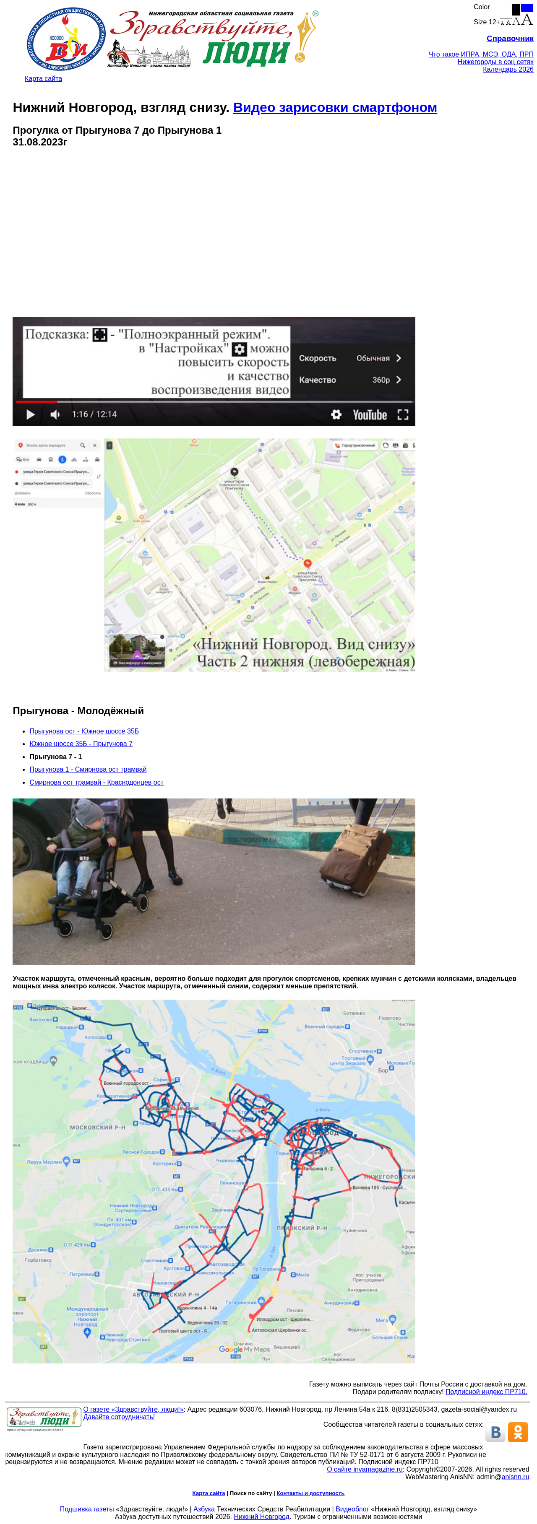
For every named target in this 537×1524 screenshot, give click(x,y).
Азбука (204, 1509)
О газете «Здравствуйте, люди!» (133, 1409)
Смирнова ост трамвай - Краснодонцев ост (96, 782)
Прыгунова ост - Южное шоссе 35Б (84, 731)
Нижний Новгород (261, 1516)
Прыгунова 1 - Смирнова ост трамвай (87, 769)
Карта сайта (43, 78)
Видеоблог (352, 1509)
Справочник (510, 38)
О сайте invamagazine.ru (365, 1469)
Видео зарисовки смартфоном (335, 107)
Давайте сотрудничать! (119, 1416)
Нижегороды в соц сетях (496, 61)
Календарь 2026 (508, 69)
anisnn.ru (515, 1476)
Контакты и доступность (310, 1493)
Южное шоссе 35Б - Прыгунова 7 (81, 743)
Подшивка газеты (87, 1509)
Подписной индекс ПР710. (486, 1391)
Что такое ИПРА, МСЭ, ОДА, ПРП (481, 54)
